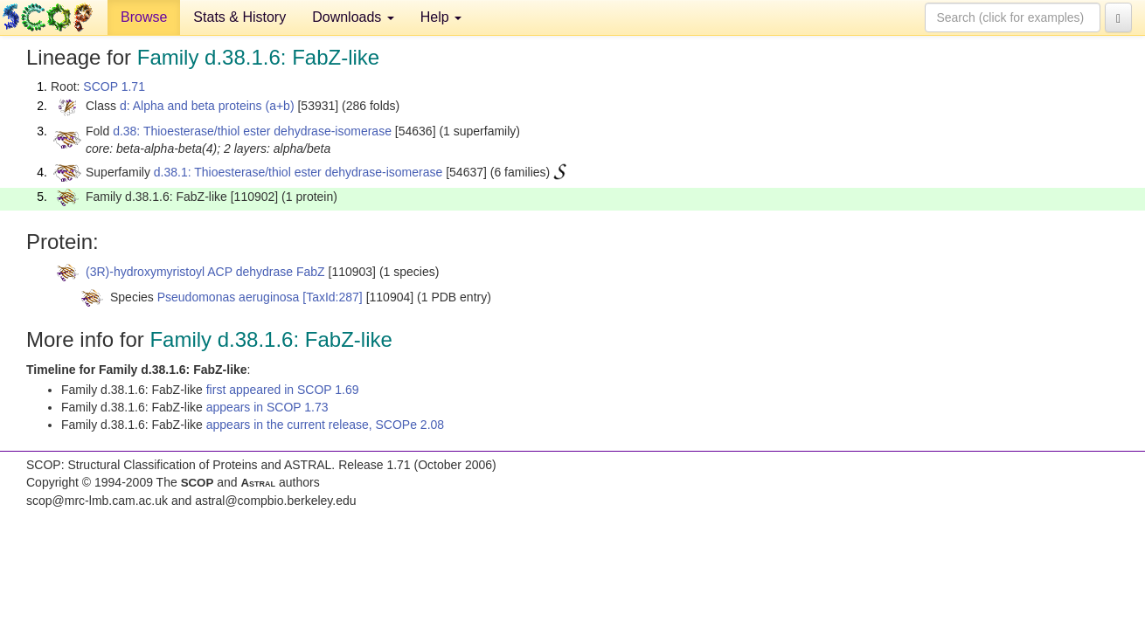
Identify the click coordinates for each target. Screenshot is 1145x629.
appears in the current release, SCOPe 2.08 (325, 425)
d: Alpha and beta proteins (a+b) (207, 106)
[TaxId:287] (332, 297)
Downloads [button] (353, 17)
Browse (144, 17)
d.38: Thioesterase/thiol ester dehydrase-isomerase (252, 131)
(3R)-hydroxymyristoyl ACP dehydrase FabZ (205, 272)
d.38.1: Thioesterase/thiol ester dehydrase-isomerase (298, 172)
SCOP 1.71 (114, 86)
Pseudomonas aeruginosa (228, 297)
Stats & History (239, 17)
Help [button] (440, 17)
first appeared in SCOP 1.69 (282, 390)
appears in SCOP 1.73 (267, 407)
